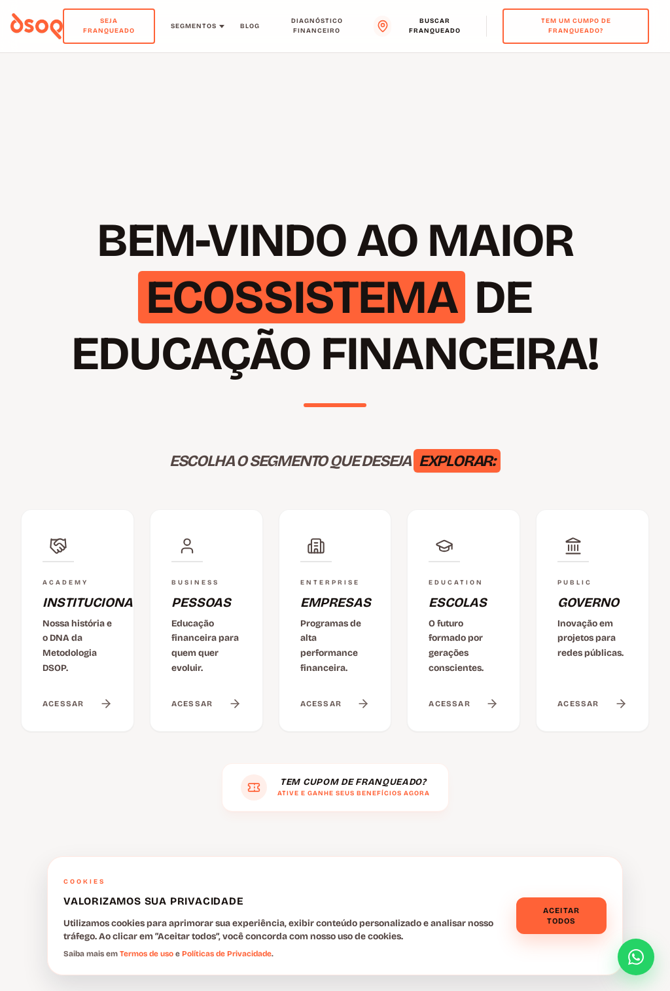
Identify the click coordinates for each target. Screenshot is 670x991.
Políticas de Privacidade (227, 953)
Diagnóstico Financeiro (317, 26)
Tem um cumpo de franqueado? (576, 26)
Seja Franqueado (109, 26)
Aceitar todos (561, 916)
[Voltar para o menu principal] (36, 26)
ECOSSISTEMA (301, 297)
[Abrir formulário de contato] (636, 957)
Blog (250, 26)
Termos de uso (146, 953)
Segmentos (197, 26)
